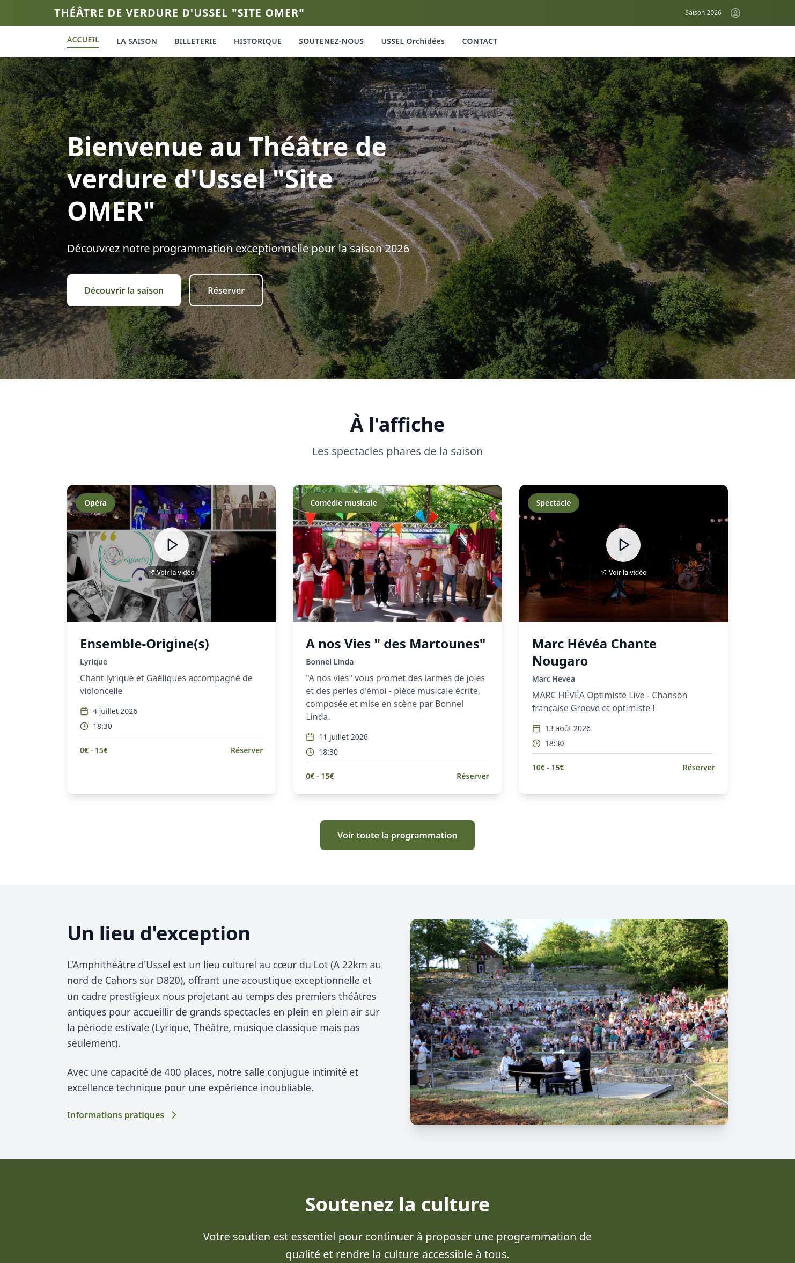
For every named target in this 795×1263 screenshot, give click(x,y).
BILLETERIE (195, 41)
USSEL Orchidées (413, 41)
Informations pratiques (123, 1115)
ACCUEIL (83, 39)
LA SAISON (136, 41)
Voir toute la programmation (397, 835)
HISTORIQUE (258, 41)
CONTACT (479, 41)
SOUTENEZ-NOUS (331, 41)
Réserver (226, 290)
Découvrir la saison (124, 290)
